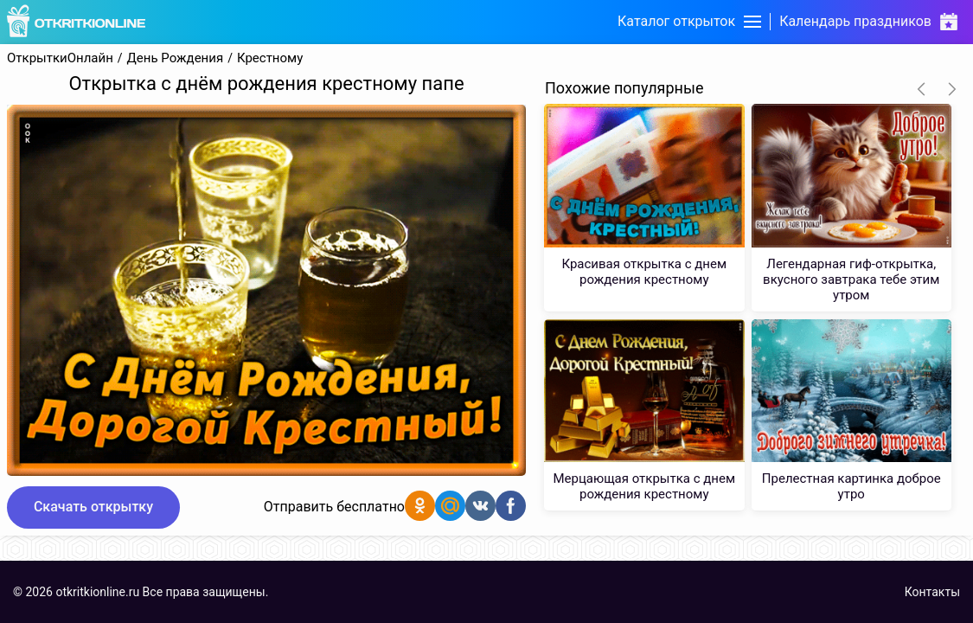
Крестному (270, 58)
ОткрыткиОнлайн (60, 58)
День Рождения (175, 58)
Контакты (932, 592)
